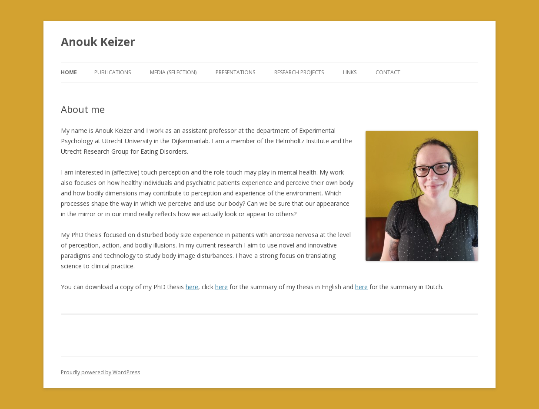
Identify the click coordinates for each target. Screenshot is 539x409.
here (192, 287)
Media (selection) (173, 72)
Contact (388, 72)
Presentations (235, 72)
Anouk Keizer (98, 41)
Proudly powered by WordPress (100, 372)
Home (69, 72)
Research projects (299, 72)
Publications (112, 72)
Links (349, 72)
